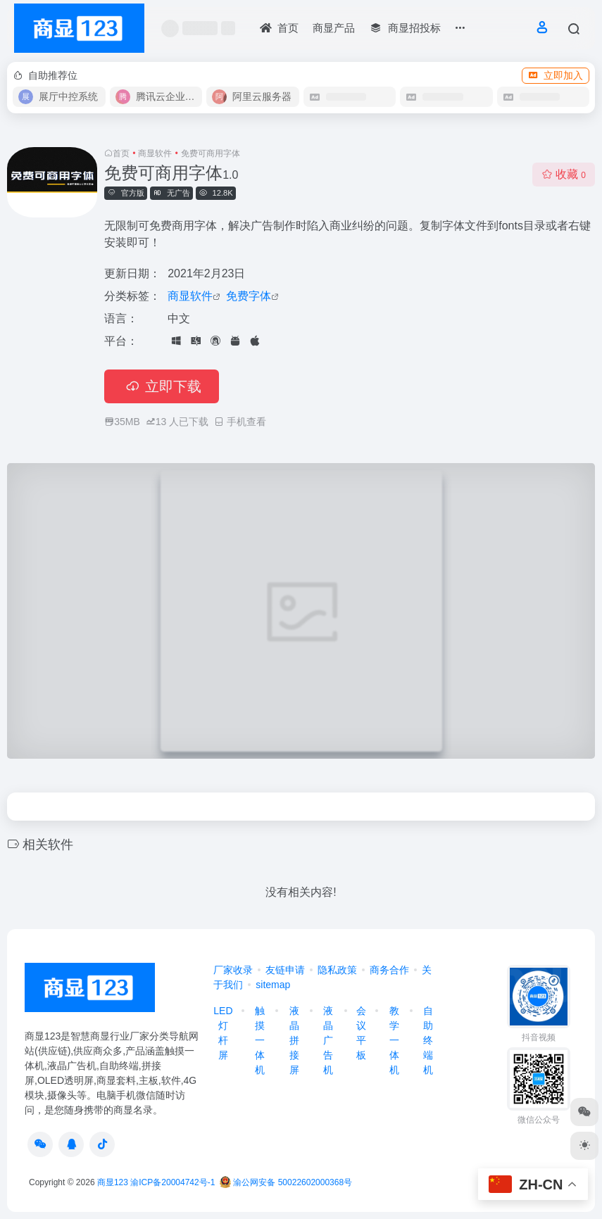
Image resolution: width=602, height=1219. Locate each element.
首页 (121, 153)
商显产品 (334, 28)
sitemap (273, 984)
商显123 (112, 1182)
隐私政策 (337, 969)
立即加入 (555, 75)
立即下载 (161, 386)
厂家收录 (233, 969)
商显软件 (155, 153)
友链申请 (285, 969)
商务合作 (389, 969)
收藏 (563, 174)
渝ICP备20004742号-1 (172, 1182)
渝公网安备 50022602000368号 (286, 1182)
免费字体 (248, 296)
